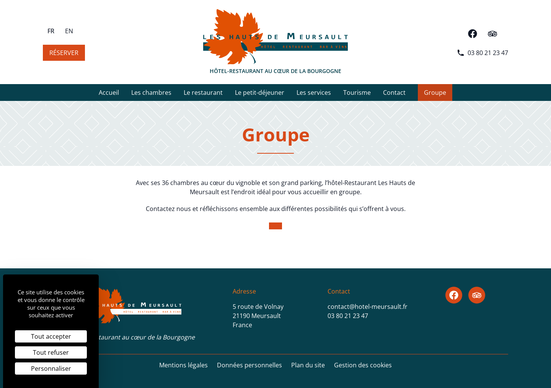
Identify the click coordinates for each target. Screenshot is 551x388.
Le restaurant (203, 94)
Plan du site (308, 365)
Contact (394, 94)
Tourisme (357, 94)
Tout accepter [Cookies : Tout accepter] (51, 336)
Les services (314, 94)
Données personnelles (249, 365)
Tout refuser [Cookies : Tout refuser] (51, 352)
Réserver (63, 53)
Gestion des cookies (363, 365)
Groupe (435, 92)
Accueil (109, 94)
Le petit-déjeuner (259, 94)
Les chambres (151, 94)
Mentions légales (183, 365)
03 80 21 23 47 (482, 53)
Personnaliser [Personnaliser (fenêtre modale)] (51, 368)
